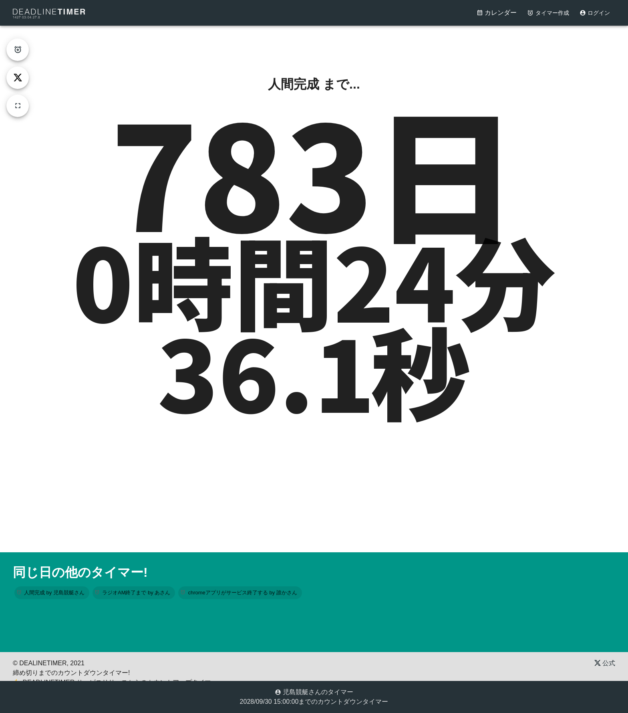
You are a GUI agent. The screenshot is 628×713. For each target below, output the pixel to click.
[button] (51, 592)
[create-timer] (17, 49)
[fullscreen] (17, 106)
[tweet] (17, 78)
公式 (604, 663)
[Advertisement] (314, 44)
